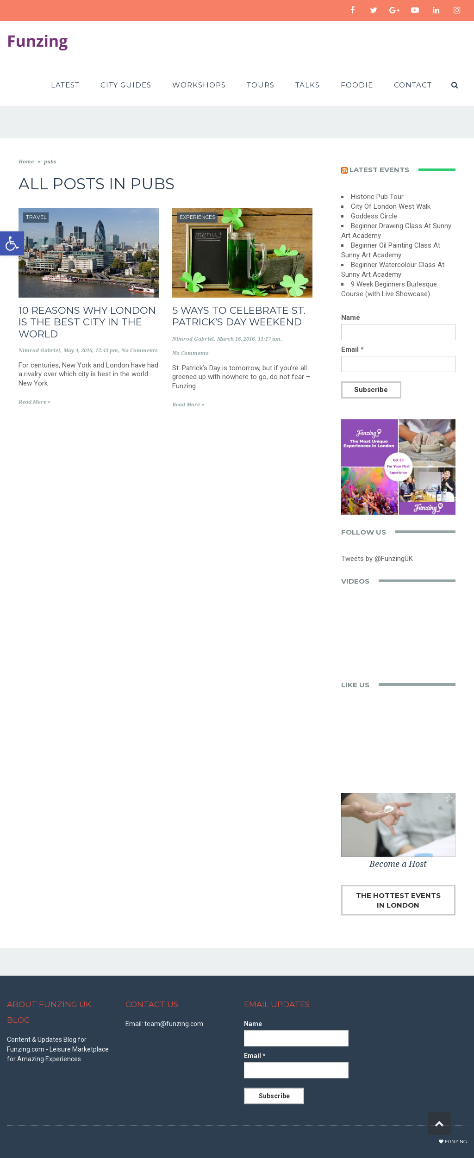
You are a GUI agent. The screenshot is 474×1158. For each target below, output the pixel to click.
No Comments (139, 351)
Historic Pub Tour (377, 197)
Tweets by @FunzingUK (377, 558)
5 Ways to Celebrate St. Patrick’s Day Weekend (239, 316)
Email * (352, 349)
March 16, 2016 (236, 339)
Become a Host (398, 864)
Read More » (34, 402)
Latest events (379, 169)
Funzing (456, 1142)
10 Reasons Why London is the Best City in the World (87, 322)
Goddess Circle (374, 216)
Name (350, 317)
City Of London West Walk (390, 206)
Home (26, 162)
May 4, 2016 (77, 351)
